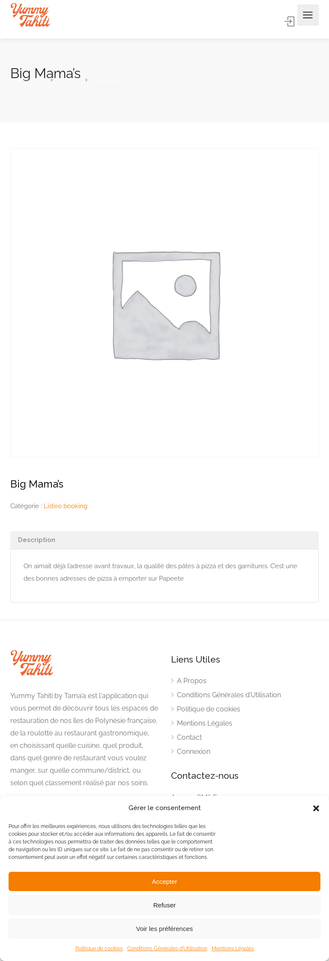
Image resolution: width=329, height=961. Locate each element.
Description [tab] (36, 540)
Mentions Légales (233, 949)
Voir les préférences (164, 928)
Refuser (164, 905)
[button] (316, 808)
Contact (189, 737)
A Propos (191, 681)
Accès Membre (290, 21)
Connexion (193, 751)
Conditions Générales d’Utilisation (167, 949)
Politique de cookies (99, 949)
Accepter (164, 881)
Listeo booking (65, 506)
